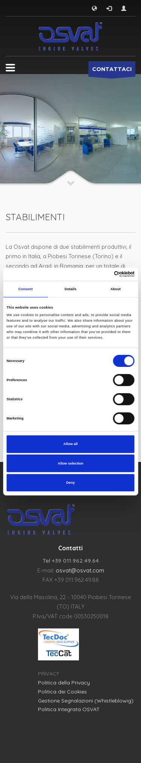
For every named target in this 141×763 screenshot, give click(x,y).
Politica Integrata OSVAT (69, 709)
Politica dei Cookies (62, 691)
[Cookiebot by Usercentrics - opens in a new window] (102, 274)
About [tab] (115, 289)
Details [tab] (70, 289)
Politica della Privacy (64, 682)
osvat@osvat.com (80, 570)
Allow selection (70, 463)
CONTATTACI (111, 71)
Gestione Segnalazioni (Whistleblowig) (85, 700)
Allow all (71, 444)
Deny (70, 482)
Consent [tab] (25, 289)
